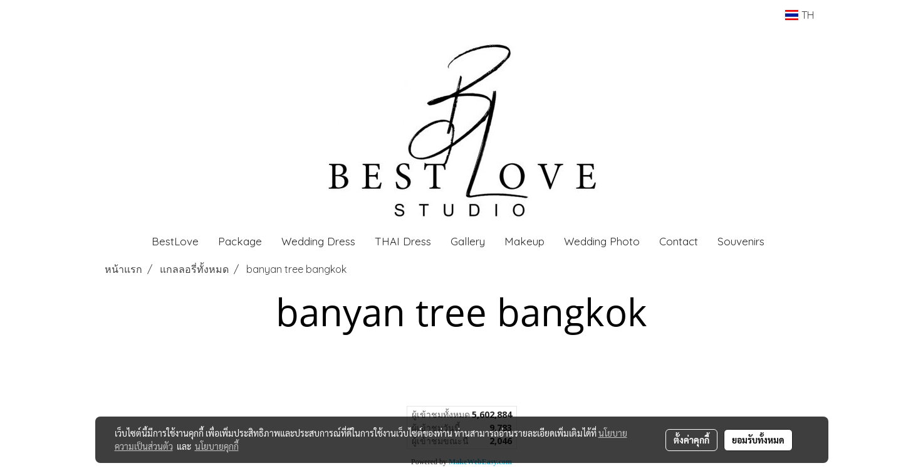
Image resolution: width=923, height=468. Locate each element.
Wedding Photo (602, 241)
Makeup (524, 241)
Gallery (468, 241)
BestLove (175, 241)
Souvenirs (740, 241)
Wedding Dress (318, 241)
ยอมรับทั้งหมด (758, 439)
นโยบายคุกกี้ (217, 446)
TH (799, 15)
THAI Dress (403, 241)
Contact (678, 241)
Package (240, 241)
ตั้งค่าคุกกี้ (691, 439)
